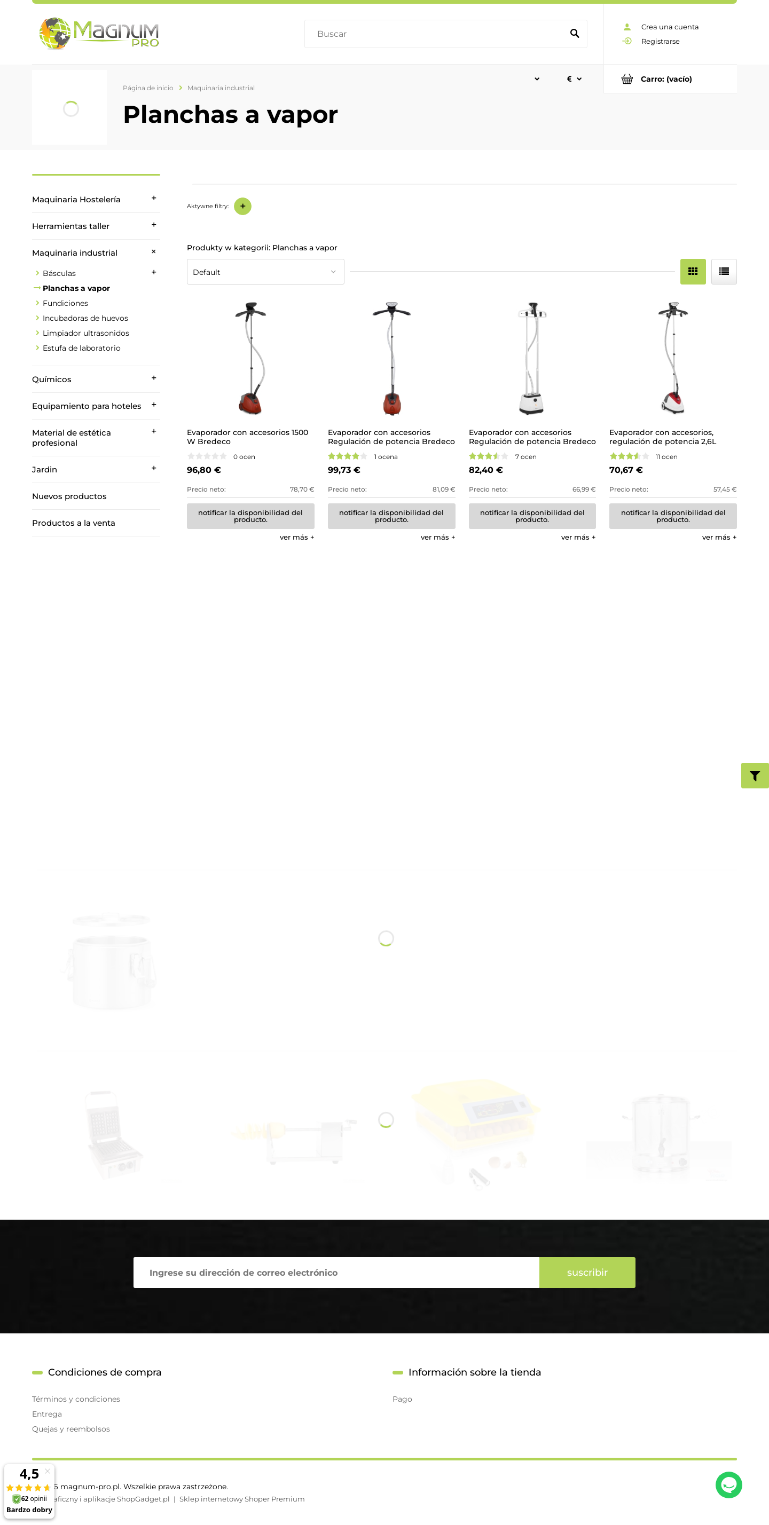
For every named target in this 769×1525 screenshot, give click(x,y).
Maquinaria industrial (74, 253)
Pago (402, 1399)
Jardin (44, 469)
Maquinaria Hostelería (76, 199)
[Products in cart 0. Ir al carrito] (670, 79)
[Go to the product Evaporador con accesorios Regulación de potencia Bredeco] (392, 359)
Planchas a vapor (76, 288)
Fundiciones (65, 303)
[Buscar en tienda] (436, 34)
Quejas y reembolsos (71, 1429)
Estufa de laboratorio (82, 348)
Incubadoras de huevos (85, 318)
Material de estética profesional (71, 438)
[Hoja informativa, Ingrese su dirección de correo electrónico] (336, 1272)
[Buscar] (574, 34)
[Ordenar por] (265, 272)
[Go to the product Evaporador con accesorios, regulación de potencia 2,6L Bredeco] (673, 359)
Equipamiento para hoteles (87, 406)
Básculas (59, 273)
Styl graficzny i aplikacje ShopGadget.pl (101, 1499)
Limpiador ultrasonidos (86, 333)
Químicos (52, 379)
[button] (297, 537)
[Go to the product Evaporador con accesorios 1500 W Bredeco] (251, 359)
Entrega (47, 1414)
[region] (96, 686)
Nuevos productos (69, 496)
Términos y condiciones (76, 1399)
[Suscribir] (587, 1272)
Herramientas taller (70, 226)
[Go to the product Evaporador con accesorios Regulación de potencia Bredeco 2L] (533, 359)
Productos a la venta (73, 523)
